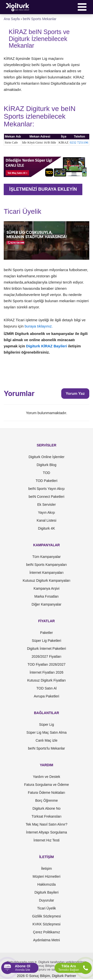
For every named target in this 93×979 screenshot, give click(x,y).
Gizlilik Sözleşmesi (46, 916)
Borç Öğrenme (46, 800)
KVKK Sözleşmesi (46, 924)
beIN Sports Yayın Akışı (46, 489)
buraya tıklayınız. (39, 326)
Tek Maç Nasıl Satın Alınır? (46, 824)
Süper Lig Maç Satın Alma (47, 732)
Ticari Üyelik (46, 908)
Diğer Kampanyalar (47, 604)
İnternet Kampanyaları (47, 573)
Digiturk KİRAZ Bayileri (47, 346)
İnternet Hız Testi (46, 840)
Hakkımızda (46, 884)
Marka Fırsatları (46, 596)
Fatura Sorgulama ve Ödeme (46, 785)
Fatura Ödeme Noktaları (46, 793)
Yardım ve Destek (46, 777)
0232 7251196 (79, 142)
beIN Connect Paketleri (46, 497)
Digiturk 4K (46, 528)
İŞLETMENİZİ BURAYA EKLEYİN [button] (43, 189)
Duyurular (46, 900)
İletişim (46, 868)
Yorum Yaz (75, 393)
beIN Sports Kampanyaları (46, 565)
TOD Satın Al (46, 688)
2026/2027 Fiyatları (47, 656)
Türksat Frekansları (46, 816)
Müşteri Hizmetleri (46, 876)
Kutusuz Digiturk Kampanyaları (46, 580)
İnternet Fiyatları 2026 (46, 672)
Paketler (46, 633)
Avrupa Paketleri (46, 696)
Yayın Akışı (46, 512)
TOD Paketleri (47, 481)
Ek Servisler (46, 505)
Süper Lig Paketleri (46, 641)
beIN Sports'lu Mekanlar (46, 748)
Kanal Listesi (46, 520)
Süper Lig (46, 724)
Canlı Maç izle (47, 740)
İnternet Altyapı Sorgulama (46, 832)
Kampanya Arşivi (46, 588)
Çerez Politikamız (46, 932)
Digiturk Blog (46, 465)
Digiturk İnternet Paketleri (46, 649)
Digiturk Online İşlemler (46, 457)
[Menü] (82, 7)
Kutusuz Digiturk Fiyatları (46, 680)
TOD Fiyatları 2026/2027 (46, 664)
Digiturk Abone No (46, 808)
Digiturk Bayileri (46, 892)
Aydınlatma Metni (46, 940)
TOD (46, 473)
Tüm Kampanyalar (46, 557)
